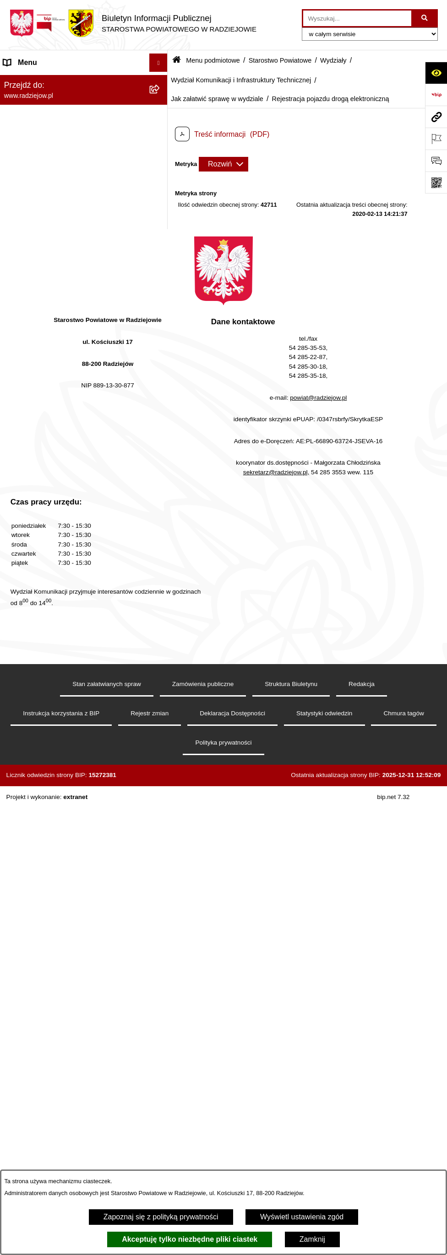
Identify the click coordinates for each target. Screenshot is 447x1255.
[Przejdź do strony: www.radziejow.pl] (436, 117)
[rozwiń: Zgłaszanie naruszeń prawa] (160, 1129)
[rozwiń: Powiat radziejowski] (160, 105)
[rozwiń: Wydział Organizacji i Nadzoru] (160, 821)
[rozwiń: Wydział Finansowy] (160, 926)
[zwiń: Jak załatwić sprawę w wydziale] (160, 418)
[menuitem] (84, 105)
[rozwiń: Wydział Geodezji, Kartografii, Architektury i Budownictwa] (160, 323)
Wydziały (333, 60)
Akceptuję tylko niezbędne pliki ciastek (189, 1239)
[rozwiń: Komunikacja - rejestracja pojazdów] (160, 796)
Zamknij (312, 1239)
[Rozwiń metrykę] (223, 164)
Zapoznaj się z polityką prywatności (161, 1217)
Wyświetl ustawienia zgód (301, 1217)
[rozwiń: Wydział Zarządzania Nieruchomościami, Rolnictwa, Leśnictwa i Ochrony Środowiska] (160, 880)
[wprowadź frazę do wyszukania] (357, 18)
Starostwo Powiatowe (280, 60)
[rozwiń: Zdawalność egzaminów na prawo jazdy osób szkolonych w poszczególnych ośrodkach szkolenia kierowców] (160, 558)
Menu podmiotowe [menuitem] (34, 81)
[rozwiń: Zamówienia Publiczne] (160, 1045)
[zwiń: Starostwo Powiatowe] (160, 153)
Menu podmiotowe (213, 60)
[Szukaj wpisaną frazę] (425, 18)
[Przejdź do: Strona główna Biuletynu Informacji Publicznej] (176, 60)
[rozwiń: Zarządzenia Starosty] (160, 1105)
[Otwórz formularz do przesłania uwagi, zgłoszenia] (436, 161)
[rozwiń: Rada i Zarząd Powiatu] (160, 129)
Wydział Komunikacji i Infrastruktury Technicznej (241, 80)
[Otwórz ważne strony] (436, 139)
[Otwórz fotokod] (436, 182)
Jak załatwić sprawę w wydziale (217, 98)
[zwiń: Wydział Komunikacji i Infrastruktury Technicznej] (160, 358)
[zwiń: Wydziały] (160, 299)
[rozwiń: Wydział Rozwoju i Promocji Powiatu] (160, 845)
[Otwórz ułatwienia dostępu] (436, 73)
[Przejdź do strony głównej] (132, 23)
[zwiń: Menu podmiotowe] (160, 81)
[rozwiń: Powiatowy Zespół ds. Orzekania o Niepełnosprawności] (160, 950)
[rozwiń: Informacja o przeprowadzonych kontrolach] (160, 1069)
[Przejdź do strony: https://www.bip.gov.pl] (436, 95)
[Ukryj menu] (158, 63)
